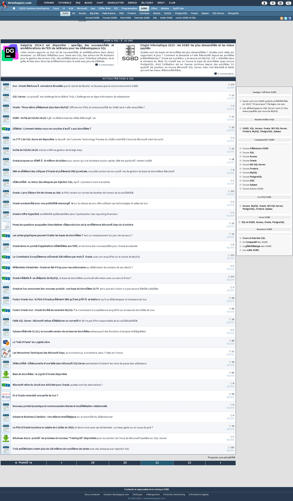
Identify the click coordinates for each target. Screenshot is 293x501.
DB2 (121, 13)
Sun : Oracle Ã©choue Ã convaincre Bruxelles (75, 86)
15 (231, 234)
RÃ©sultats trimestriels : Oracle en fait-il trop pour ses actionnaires (73, 267)
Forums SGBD (110, 18)
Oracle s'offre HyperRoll (65, 214)
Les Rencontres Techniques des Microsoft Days (68, 353)
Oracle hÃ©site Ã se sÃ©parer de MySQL (72, 278)
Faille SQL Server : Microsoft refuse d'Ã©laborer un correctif (75, 321)
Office (154, 8)
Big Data (94, 13)
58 (231, 159)
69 (231, 341)
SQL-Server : (71, 96)
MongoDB (233, 13)
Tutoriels (65, 2)
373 (231, 85)
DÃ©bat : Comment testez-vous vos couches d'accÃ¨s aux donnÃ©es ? (52, 128)
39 (231, 426)
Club (172, 2)
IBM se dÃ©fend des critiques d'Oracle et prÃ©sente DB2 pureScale (93, 171)
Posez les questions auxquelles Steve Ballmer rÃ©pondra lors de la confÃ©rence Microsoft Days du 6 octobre (73, 225)
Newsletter (115, 2)
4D (73, 13)
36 (231, 319)
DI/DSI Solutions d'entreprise (34, 8)
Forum (256, 148)
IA (64, 8)
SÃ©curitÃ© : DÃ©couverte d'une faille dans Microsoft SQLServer (80, 363)
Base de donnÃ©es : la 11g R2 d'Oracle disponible (40, 374)
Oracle (194, 13)
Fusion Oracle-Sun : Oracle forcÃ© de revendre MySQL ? (84, 310)
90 (231, 373)
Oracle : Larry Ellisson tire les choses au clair (73, 193)
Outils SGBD (166, 18)
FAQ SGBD (125, 18)
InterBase (144, 13)
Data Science (108, 13)
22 (231, 117)
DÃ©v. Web (104, 8)
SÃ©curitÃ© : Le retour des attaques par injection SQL (61, 182)
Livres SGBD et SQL (186, 18)
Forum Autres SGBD (253, 189)
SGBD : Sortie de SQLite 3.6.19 (54, 118)
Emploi (132, 2)
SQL (155, 18)
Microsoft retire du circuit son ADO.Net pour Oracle (58, 385)
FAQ (78, 2)
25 (231, 223)
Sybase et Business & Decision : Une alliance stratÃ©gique (62, 417)
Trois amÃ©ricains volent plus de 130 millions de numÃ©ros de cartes (71, 449)
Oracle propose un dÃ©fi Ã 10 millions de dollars (82, 161)
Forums (49, 2)
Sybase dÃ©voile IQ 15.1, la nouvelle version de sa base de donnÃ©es (79, 331)
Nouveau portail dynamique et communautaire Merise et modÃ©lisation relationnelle (60, 406)
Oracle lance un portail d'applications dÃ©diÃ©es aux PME (75, 246)
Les (251, 250)
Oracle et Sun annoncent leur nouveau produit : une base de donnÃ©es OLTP (85, 289)
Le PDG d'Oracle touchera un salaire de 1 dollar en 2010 (83, 427)
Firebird (131, 13)
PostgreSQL (181, 13)
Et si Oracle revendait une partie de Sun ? (35, 395)
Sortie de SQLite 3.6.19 (47, 150)
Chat (100, 2)
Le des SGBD (255, 242)
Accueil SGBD (92, 18)
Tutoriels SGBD (142, 18)
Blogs (88, 2)
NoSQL (167, 13)
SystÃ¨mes (178, 8)
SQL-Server (218, 13)
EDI (116, 8)
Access (82, 13)
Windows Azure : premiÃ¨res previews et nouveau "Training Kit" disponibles (90, 438)
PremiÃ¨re (23, 463)
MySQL (157, 13)
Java (93, 8)
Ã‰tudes (147, 2)
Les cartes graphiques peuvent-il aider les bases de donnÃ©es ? (73, 235)
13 (231, 351)
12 (231, 95)
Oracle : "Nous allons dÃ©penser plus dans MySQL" (79, 107)
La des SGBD (257, 246)
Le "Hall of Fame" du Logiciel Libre (31, 342)
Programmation (129, 8)
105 (231, 448)
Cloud (56, 8)
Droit (161, 2)
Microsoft (82, 8)
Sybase (205, 13)
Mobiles (165, 8)
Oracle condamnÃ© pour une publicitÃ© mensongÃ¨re (80, 203)
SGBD (144, 8)
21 (157, 463)
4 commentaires (224, 74)
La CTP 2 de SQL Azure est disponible (88, 139)
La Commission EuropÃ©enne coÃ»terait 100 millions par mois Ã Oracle (76, 257)
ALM (71, 8)
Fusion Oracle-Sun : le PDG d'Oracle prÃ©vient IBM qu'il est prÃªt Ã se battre (80, 299)
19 (92, 463)
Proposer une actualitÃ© (221, 457)
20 (231, 127)
